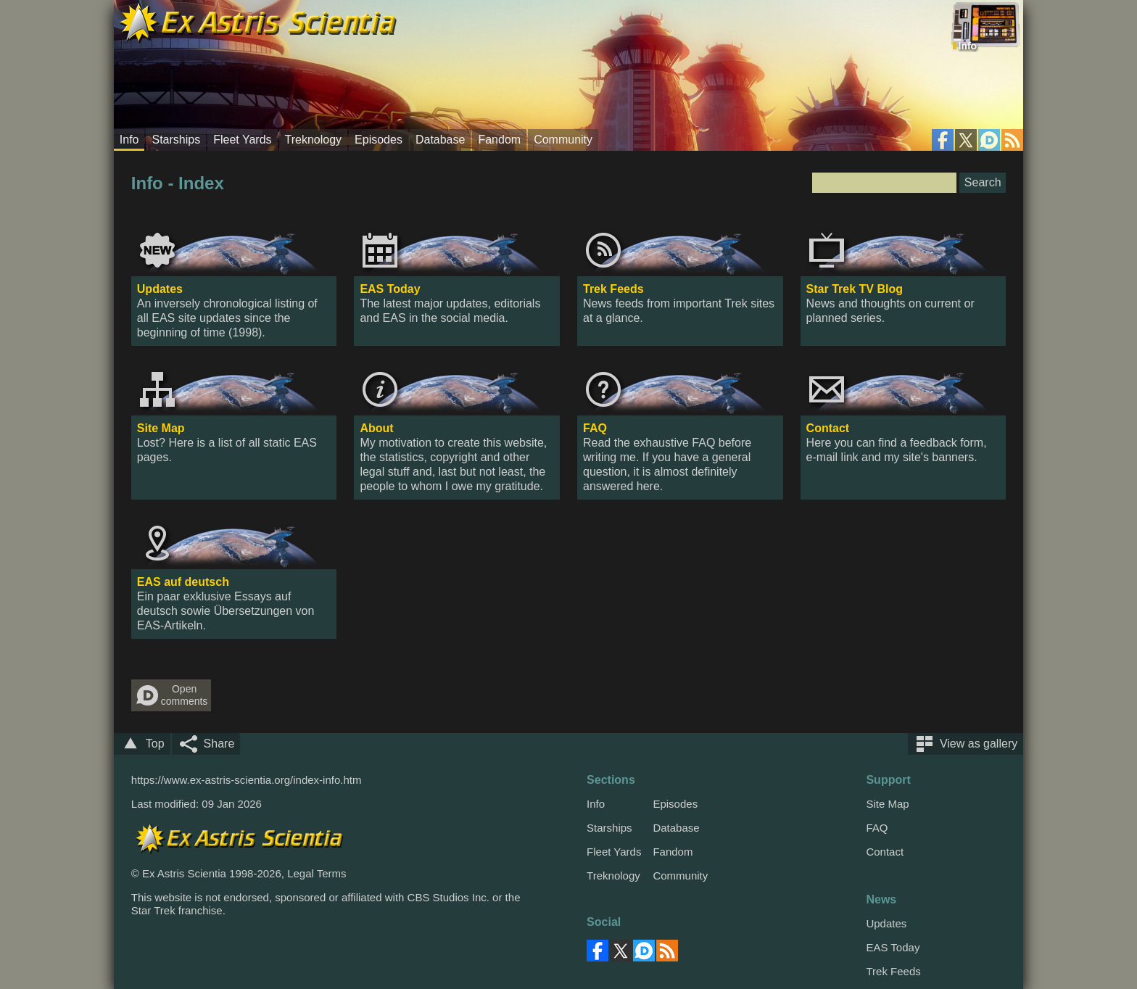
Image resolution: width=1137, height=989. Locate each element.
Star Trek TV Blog (854, 289)
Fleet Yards (242, 139)
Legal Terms (316, 873)
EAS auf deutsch (183, 582)
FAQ (595, 428)
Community (563, 139)
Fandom (499, 139)
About (376, 428)
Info (129, 139)
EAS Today (390, 289)
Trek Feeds (613, 289)
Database (440, 139)
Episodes (378, 139)
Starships (176, 139)
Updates (160, 289)
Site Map (161, 428)
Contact (828, 428)
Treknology (313, 139)
